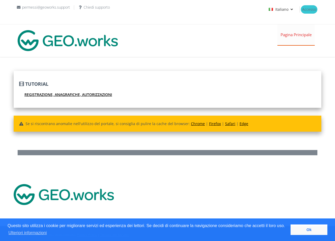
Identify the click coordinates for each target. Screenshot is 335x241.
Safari (230, 123)
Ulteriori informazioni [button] (27, 233)
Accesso (309, 9)
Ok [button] (309, 230)
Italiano (281, 9)
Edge (244, 123)
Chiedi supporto (97, 7)
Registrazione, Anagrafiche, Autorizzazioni (68, 94)
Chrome (198, 123)
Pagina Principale (296, 34)
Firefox (215, 123)
